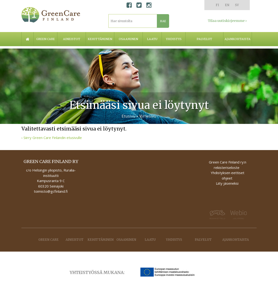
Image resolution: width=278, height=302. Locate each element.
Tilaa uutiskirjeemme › (227, 21)
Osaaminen (128, 39)
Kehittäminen (100, 39)
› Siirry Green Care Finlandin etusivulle (51, 137)
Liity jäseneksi (227, 183)
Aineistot (71, 39)
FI (217, 5)
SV (237, 5)
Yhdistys (174, 39)
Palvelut (204, 39)
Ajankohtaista (237, 39)
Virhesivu (147, 116)
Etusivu (128, 116)
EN (227, 5)
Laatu (152, 39)
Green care (45, 39)
